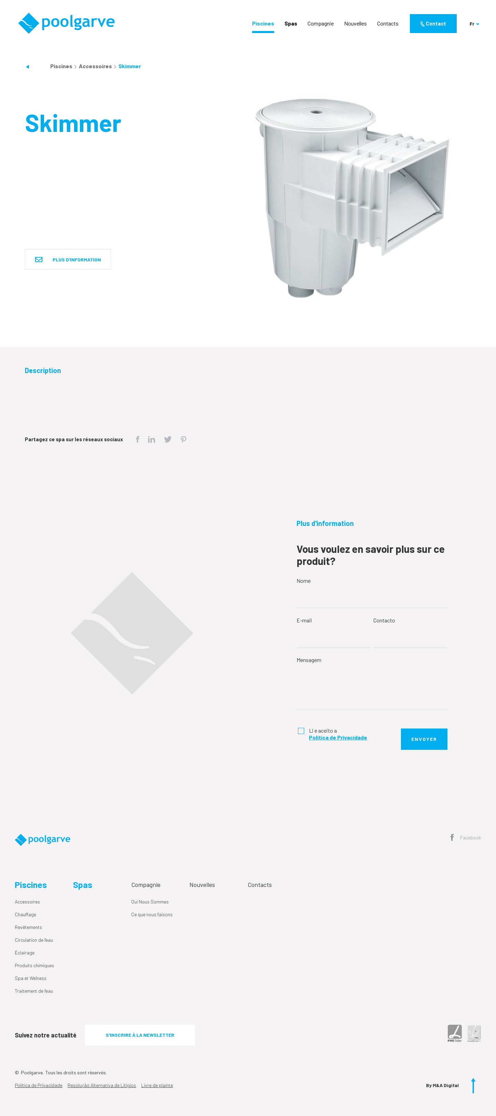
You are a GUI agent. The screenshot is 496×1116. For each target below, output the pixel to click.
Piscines (263, 23)
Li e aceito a (338, 734)
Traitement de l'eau (34, 991)
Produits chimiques (34, 965)
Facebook (466, 838)
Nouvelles (355, 23)
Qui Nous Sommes (150, 902)
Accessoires (96, 66)
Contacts (388, 23)
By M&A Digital (442, 1085)
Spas (291, 23)
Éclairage (24, 952)
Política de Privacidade (38, 1085)
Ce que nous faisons (152, 914)
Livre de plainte (157, 1085)
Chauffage (25, 914)
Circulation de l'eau (34, 940)
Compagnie (321, 23)
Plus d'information (68, 260)
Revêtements (28, 927)
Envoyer (424, 739)
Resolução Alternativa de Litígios (102, 1085)
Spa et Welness (30, 978)
